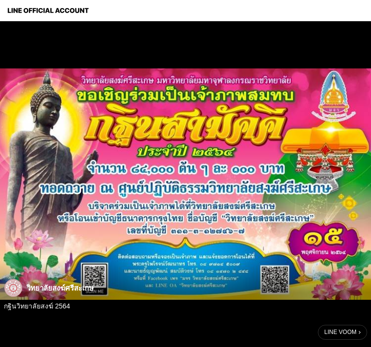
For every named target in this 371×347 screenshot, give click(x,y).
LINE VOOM (340, 332)
